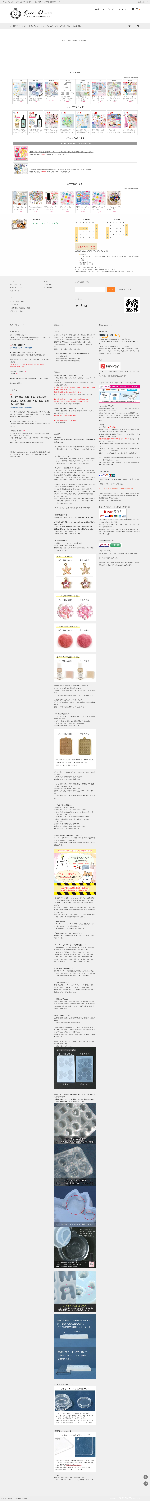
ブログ (12, 298)
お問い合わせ (34, 26)
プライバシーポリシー (17, 311)
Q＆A (24, 26)
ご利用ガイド (15, 26)
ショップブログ (47, 26)
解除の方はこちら (125, 289)
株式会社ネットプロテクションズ (121, 429)
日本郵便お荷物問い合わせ (18, 383)
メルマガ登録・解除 (62, 26)
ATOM (16, 305)
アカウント (143, 2)
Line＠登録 (76, 26)
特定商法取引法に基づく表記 (20, 308)
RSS (11, 305)
